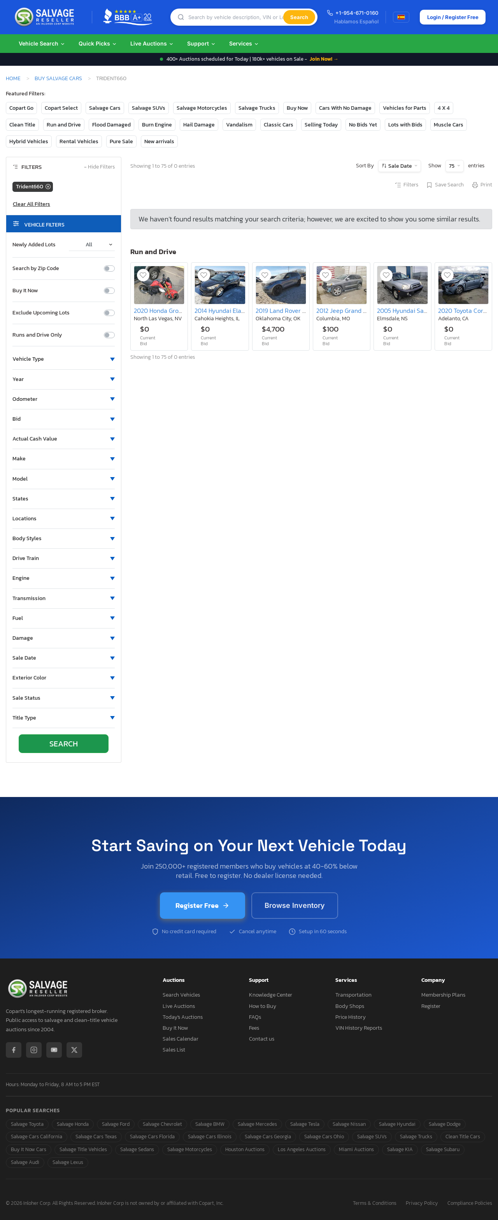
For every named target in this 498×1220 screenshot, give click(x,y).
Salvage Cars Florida (152, 1136)
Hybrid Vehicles (28, 141)
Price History (350, 1017)
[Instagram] (34, 1050)
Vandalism (239, 125)
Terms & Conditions (374, 1203)
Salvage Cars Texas (96, 1136)
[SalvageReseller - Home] (45, 17)
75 (452, 166)
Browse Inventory (295, 905)
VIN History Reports (358, 1028)
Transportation (353, 995)
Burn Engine (157, 125)
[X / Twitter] (74, 1050)
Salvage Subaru (442, 1149)
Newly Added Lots (34, 244)
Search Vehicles (181, 995)
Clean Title (22, 125)
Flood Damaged (111, 125)
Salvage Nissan (349, 1124)
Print (481, 185)
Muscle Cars (448, 125)
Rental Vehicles (79, 141)
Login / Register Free (449, 17)
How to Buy (262, 1006)
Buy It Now (25, 290)
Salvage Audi (25, 1162)
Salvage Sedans (137, 1149)
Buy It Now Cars (28, 1149)
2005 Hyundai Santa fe (408, 310)
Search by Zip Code (35, 268)
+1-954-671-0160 (349, 13)
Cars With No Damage (345, 108)
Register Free (202, 905)
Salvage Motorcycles (202, 108)
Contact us (261, 1039)
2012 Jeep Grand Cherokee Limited (364, 310)
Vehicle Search (42, 43)
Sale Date (400, 166)
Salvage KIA (400, 1149)
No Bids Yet (363, 125)
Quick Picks (98, 43)
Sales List (174, 1050)
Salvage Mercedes (257, 1124)
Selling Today (321, 125)
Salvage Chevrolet (162, 1124)
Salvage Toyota (27, 1124)
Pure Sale (121, 141)
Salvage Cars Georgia (268, 1136)
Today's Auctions (183, 1017)
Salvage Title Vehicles (83, 1149)
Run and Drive (64, 125)
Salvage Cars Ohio (324, 1136)
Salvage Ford (116, 1124)
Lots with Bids (405, 125)
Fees (254, 1028)
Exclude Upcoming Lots (41, 312)
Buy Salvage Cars (58, 78)
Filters (406, 185)
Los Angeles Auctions (302, 1149)
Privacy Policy (422, 1203)
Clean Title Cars (462, 1136)
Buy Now (297, 108)
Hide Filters (99, 167)
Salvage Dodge (445, 1124)
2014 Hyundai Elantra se (228, 310)
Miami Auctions (356, 1149)
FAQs (255, 1017)
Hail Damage (199, 125)
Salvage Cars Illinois (209, 1136)
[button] (63, 359)
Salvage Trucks (256, 108)
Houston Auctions (245, 1149)
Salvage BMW (209, 1124)
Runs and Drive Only (37, 335)
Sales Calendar (180, 1039)
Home (13, 78)
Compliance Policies (469, 1203)
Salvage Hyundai (397, 1124)
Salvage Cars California (36, 1136)
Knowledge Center (270, 995)
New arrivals (159, 141)
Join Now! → (324, 59)
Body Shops (349, 1006)
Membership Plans (443, 995)
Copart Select (61, 108)
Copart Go (21, 108)
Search (295, 17)
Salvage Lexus (68, 1162)
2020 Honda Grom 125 (164, 310)
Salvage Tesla (304, 1124)
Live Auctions (152, 43)
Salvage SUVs (148, 108)
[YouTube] (54, 1050)
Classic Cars (278, 125)
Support (201, 43)
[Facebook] (13, 1050)
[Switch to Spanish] (397, 17)
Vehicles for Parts (404, 108)
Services (244, 43)
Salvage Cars (105, 108)
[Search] (233, 17)
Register (430, 1006)
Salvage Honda (73, 1124)
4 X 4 (444, 108)
